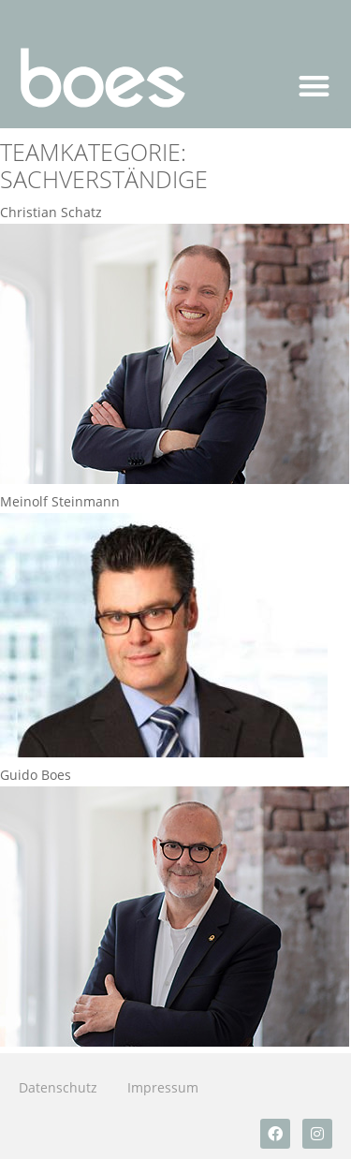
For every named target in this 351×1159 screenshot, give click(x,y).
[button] (315, 86)
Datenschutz (58, 1087)
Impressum (162, 1087)
